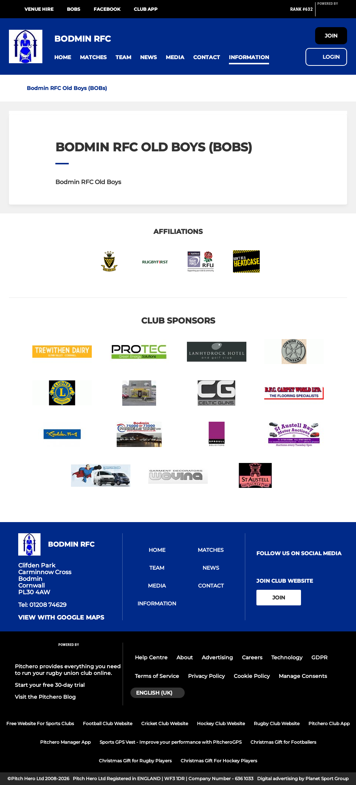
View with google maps (61, 617)
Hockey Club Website (221, 723)
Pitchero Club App (329, 723)
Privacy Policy (206, 676)
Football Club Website (107, 723)
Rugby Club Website (277, 723)
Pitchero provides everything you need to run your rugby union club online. (68, 669)
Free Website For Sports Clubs (40, 723)
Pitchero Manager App (65, 742)
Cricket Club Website (164, 723)
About (185, 657)
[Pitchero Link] (332, 12)
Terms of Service (157, 676)
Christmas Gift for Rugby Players (135, 760)
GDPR (319, 657)
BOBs (73, 9)
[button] (62, 57)
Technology (286, 657)
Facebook (107, 9)
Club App (146, 9)
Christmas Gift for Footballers (283, 742)
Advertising (217, 657)
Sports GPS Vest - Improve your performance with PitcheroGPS (171, 742)
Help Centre (151, 657)
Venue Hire (39, 9)
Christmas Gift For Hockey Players (219, 760)
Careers (252, 657)
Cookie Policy (252, 676)
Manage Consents (303, 676)
